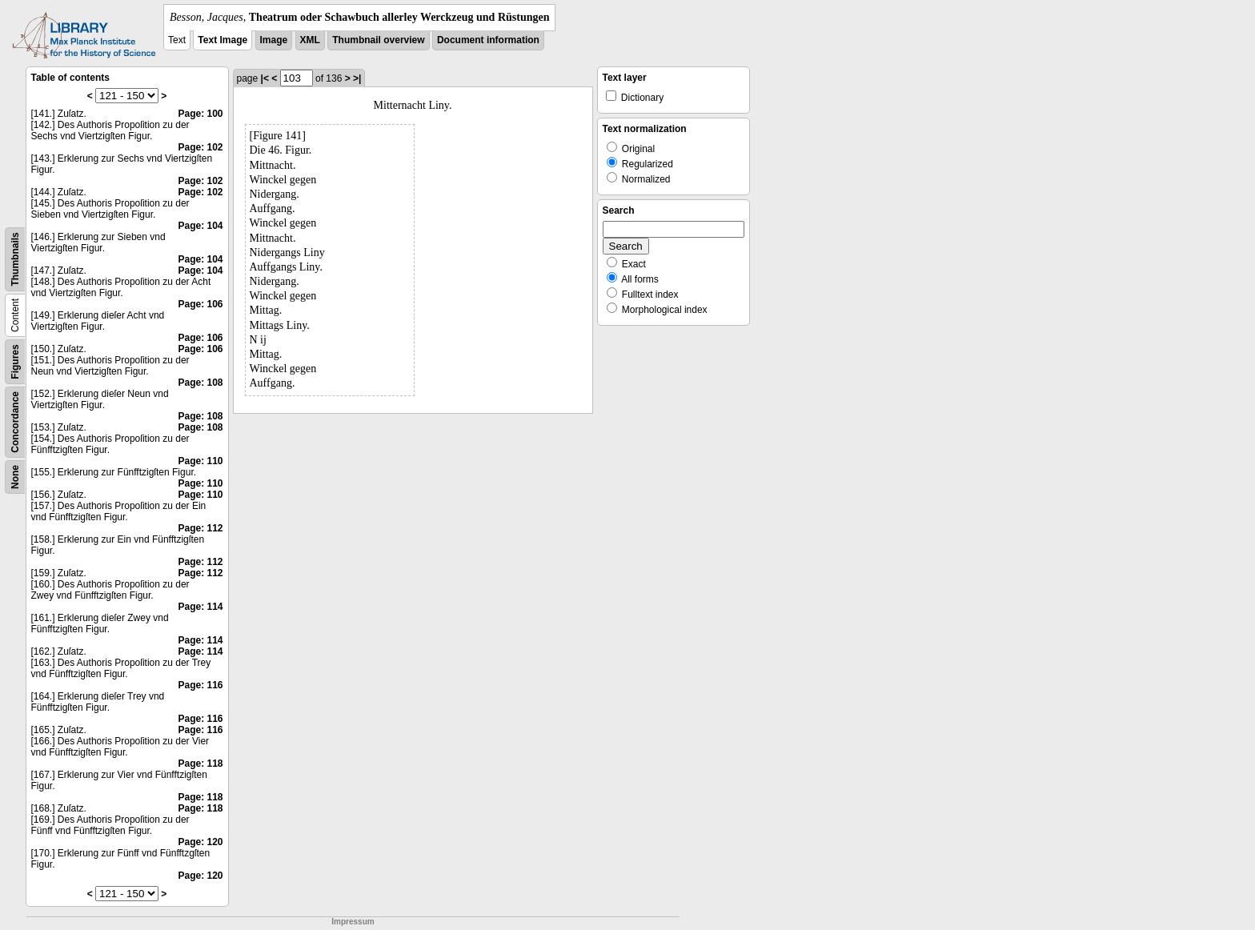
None (15, 477)
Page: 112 (200, 528)
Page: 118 (200, 763)
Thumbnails (15, 259)
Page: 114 (200, 606)
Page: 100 (200, 113)
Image (274, 40)
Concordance (15, 422)
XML (310, 40)
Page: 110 (200, 461)
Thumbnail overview (378, 40)
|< (265, 78)
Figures (15, 361)
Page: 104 (200, 225)
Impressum (352, 921)
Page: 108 (200, 382)
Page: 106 (200, 304)
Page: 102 (200, 147)
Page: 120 (200, 842)
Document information (488, 40)
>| (357, 78)
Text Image (222, 40)
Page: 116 (200, 685)
